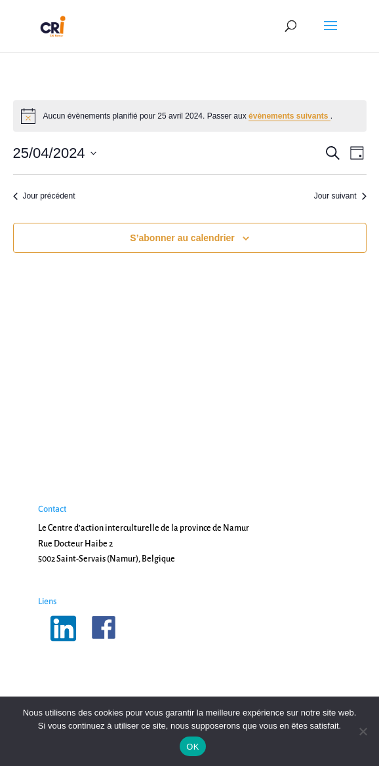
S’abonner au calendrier (182, 238)
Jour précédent (44, 196)
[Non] (362, 731)
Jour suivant (340, 196)
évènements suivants (289, 116)
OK (192, 747)
